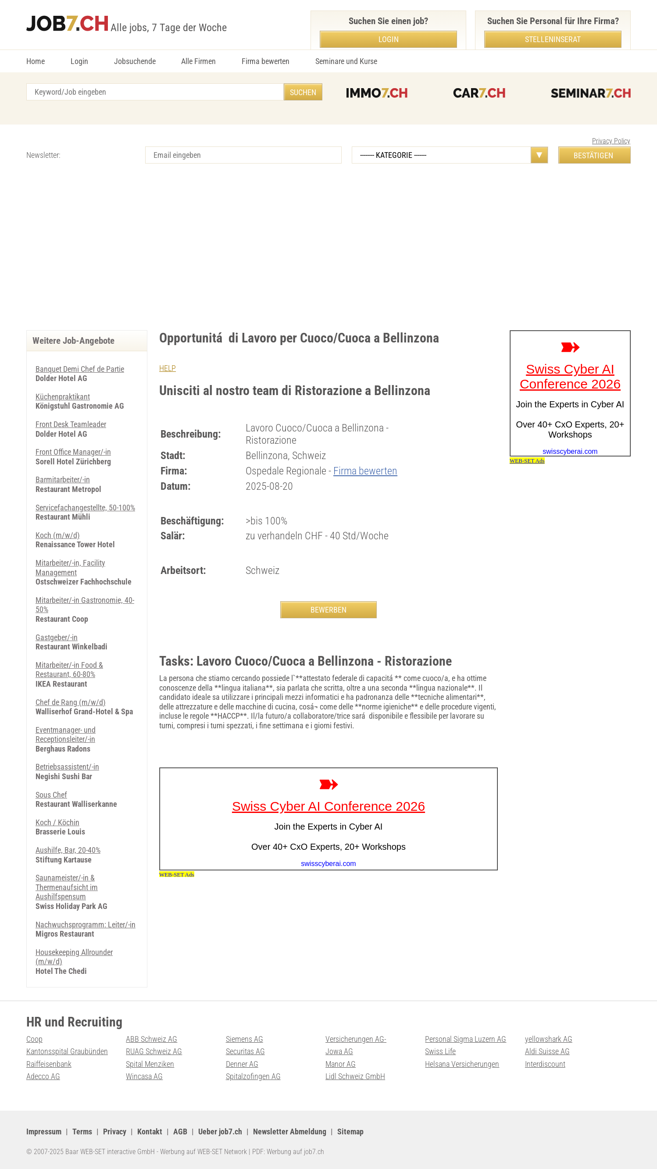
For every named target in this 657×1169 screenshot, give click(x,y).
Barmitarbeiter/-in (63, 479)
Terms (82, 1131)
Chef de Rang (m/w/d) (71, 702)
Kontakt (149, 1131)
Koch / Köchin (57, 822)
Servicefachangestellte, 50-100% (85, 507)
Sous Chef (51, 794)
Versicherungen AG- (355, 1039)
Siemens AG (244, 1039)
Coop (34, 1039)
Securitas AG (245, 1051)
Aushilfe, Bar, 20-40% (68, 850)
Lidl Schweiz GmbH (355, 1076)
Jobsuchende (135, 61)
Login (79, 61)
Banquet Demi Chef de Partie (80, 369)
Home (35, 61)
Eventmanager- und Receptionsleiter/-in (66, 734)
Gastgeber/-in (57, 637)
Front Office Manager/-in (73, 451)
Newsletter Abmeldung (289, 1131)
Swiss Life (440, 1051)
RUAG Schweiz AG (154, 1051)
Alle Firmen (198, 61)
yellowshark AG (548, 1039)
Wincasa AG (144, 1076)
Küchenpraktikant (63, 396)
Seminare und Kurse (346, 61)
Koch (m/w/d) (58, 535)
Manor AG (340, 1064)
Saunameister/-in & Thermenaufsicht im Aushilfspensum (67, 887)
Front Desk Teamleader (71, 424)
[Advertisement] (328, 255)
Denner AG (242, 1064)
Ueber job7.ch (220, 1131)
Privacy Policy (611, 141)
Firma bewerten (265, 61)
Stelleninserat (553, 39)
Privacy (114, 1131)
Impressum (43, 1131)
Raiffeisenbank (48, 1064)
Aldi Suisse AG (547, 1051)
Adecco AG (43, 1076)
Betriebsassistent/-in (67, 766)
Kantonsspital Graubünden (67, 1051)
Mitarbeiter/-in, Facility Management (70, 567)
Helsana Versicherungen (462, 1064)
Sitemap (350, 1131)
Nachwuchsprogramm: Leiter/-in (86, 924)
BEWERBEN (328, 609)
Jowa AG (339, 1051)
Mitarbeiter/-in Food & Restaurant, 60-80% (69, 669)
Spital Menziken (150, 1064)
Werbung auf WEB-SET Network (203, 1152)
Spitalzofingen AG (253, 1076)
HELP (167, 368)
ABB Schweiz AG (151, 1039)
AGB (180, 1131)
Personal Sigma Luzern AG (465, 1039)
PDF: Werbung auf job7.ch (288, 1152)
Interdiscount (545, 1064)
